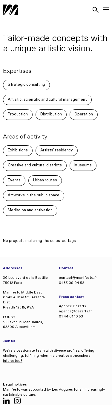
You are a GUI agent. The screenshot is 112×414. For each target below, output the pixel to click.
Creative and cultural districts (35, 165)
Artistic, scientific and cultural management (47, 99)
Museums (83, 165)
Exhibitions (18, 150)
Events (14, 180)
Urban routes (45, 180)
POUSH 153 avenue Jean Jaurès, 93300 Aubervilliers (23, 322)
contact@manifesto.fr (78, 278)
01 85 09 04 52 (71, 283)
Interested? (12, 361)
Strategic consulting (26, 84)
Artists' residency (56, 150)
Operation (83, 114)
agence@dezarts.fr (75, 311)
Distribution (51, 114)
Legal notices (15, 384)
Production (18, 114)
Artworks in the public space (33, 195)
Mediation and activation (30, 210)
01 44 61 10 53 (71, 316)
